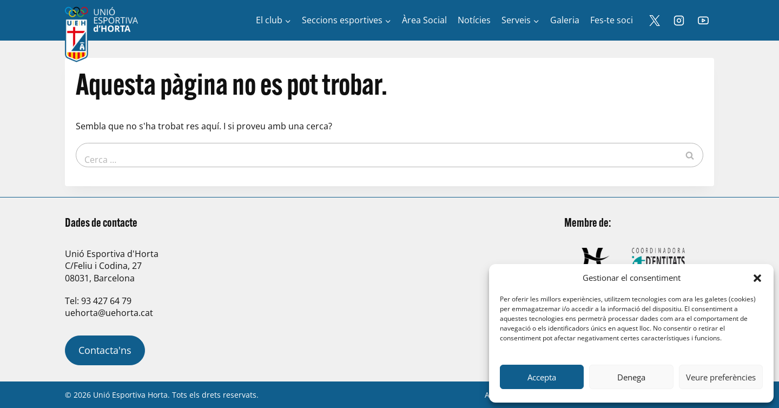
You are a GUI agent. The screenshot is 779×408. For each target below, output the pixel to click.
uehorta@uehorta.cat (109, 313)
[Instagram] (679, 20)
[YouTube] (703, 20)
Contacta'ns (104, 350)
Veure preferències (721, 377)
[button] (757, 278)
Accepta (541, 377)
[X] (654, 20)
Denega (631, 377)
